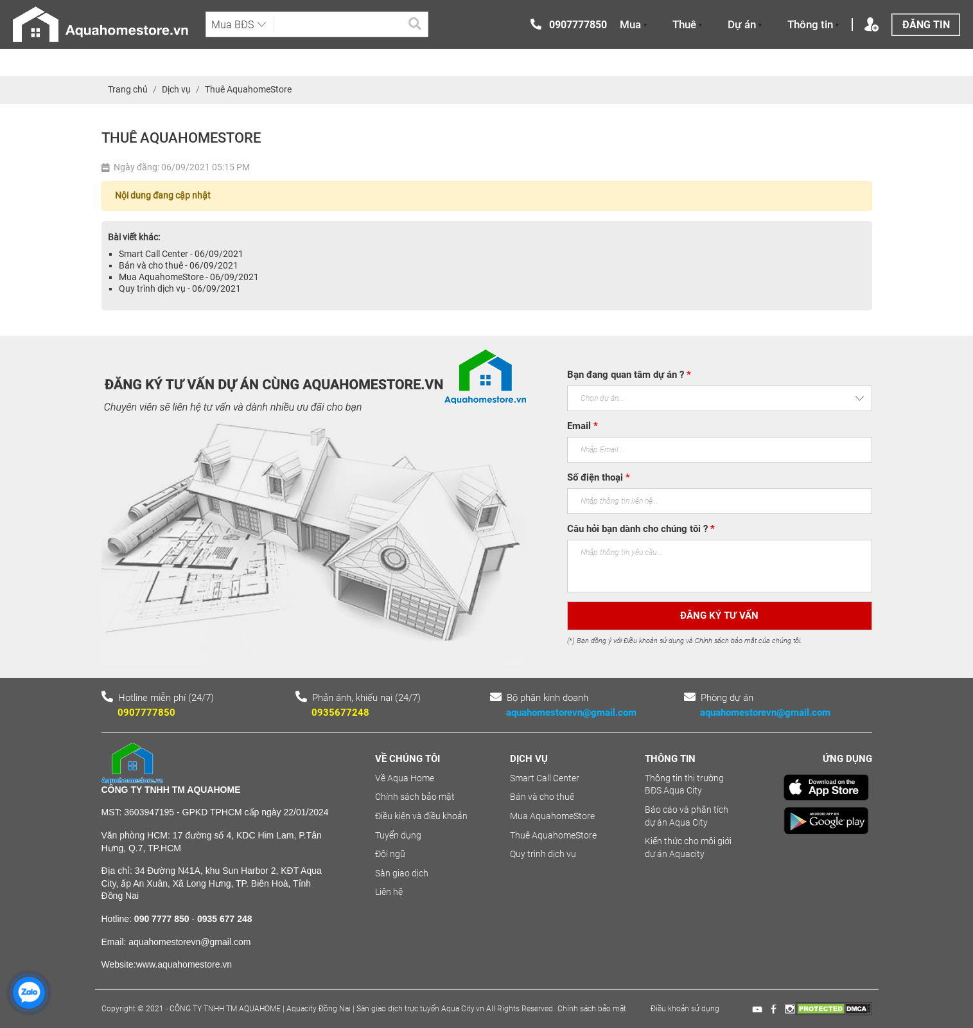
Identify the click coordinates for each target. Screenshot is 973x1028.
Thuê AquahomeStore (553, 835)
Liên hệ (389, 892)
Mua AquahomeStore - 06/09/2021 (189, 277)
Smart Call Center (544, 778)
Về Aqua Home (404, 778)
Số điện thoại (598, 477)
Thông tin (813, 24)
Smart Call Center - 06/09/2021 (181, 254)
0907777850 (146, 712)
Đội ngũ (390, 854)
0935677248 (340, 712)
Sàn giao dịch (401, 873)
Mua (633, 24)
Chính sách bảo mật (415, 797)
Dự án (745, 24)
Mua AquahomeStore (552, 816)
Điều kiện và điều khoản (421, 816)
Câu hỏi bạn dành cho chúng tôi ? (641, 529)
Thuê (687, 24)
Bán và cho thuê (542, 797)
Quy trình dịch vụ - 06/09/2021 (180, 288)
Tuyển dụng (398, 835)
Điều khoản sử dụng (685, 1008)
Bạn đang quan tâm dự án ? (629, 374)
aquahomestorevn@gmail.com (571, 712)
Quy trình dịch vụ (543, 854)
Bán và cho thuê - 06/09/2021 (178, 265)
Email (582, 426)
